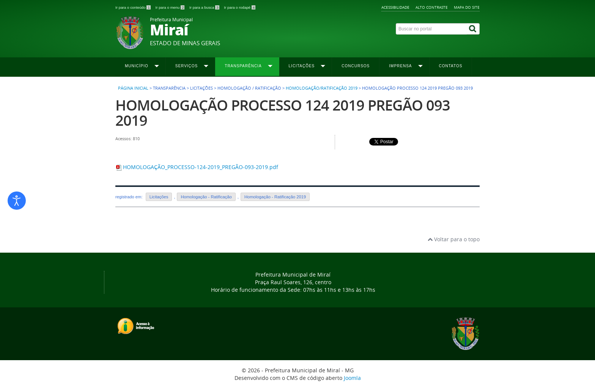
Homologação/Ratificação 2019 (321, 88)
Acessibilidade (395, 7)
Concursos (356, 66)
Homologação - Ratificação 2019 (275, 197)
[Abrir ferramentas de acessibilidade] (17, 200)
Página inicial (133, 88)
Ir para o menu (170, 7)
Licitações (159, 197)
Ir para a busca (204, 7)
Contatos (451, 66)
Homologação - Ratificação (206, 197)
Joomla (352, 377)
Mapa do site (467, 7)
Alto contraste (432, 7)
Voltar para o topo (454, 239)
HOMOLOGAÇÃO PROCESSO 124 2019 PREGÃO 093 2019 (282, 112)
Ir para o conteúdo (133, 7)
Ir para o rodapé (239, 7)
